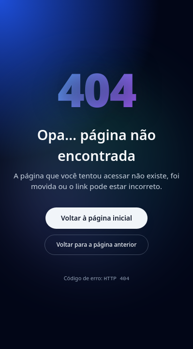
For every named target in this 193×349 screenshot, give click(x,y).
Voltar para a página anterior (97, 244)
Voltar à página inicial (96, 217)
